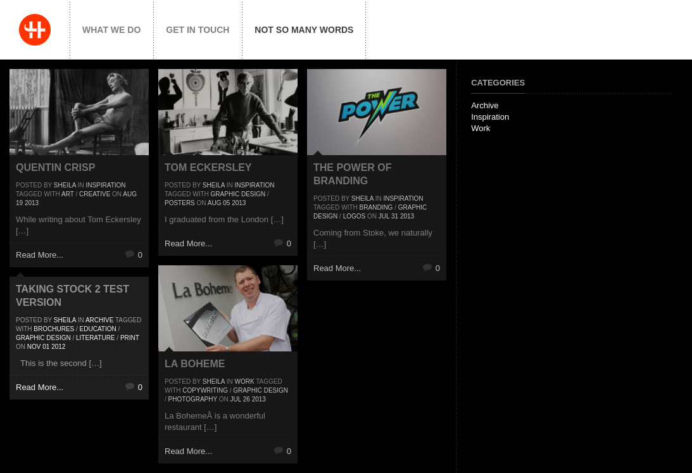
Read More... (39, 255)
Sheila (65, 185)
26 (246, 399)
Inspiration (105, 185)
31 (394, 216)
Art (67, 194)
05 (226, 202)
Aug (130, 194)
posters (180, 202)
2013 (32, 202)
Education (98, 328)
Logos (354, 216)
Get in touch (197, 29)
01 (45, 346)
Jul (384, 216)
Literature (95, 337)
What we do (111, 29)
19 (19, 202)
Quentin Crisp (55, 167)
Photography (192, 399)
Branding (376, 207)
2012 (58, 346)
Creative (94, 194)
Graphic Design (238, 194)
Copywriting (205, 390)
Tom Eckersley (208, 167)
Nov (34, 346)
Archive (99, 320)
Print (129, 337)
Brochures (54, 328)
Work (244, 381)
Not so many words (304, 29)
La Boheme (195, 363)
